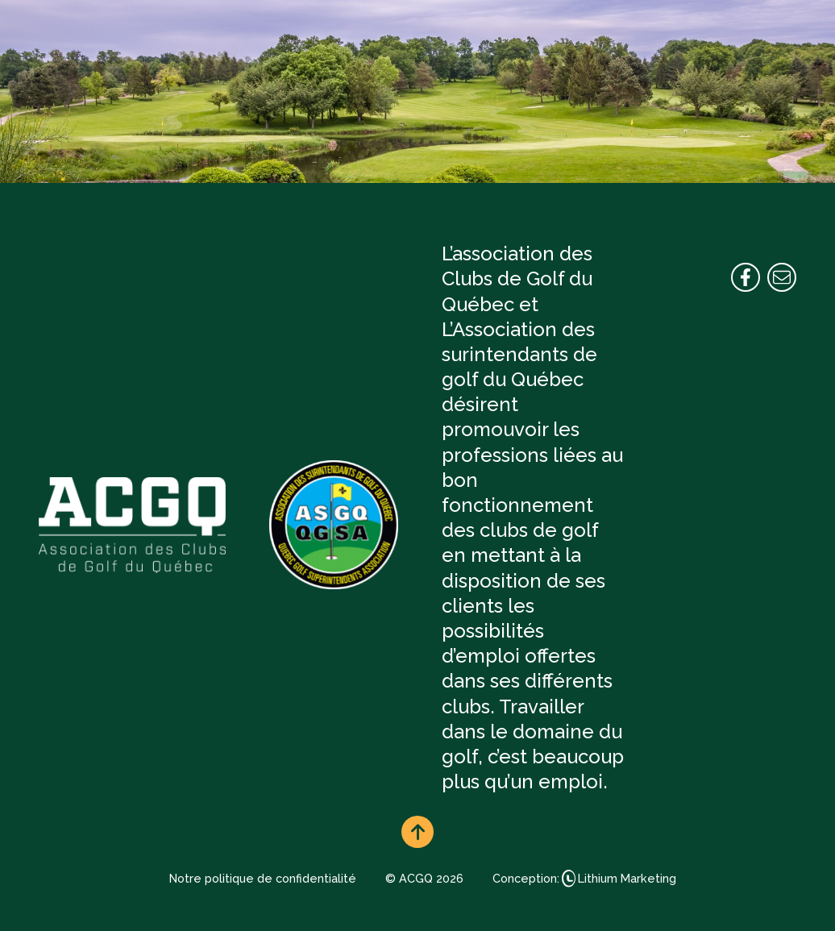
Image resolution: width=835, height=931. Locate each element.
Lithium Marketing (627, 878)
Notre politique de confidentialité (262, 878)
